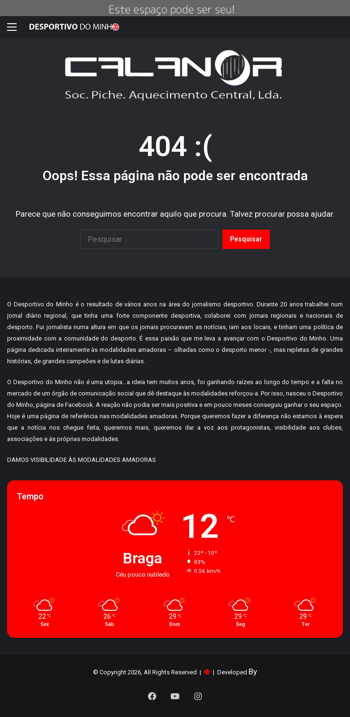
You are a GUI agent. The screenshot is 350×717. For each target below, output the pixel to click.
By (253, 671)
